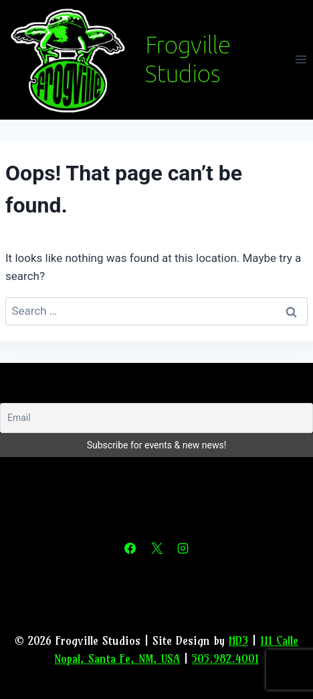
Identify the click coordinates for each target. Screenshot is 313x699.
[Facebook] (130, 548)
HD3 (238, 641)
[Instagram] (182, 548)
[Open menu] (300, 59)
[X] (156, 548)
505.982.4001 (225, 659)
